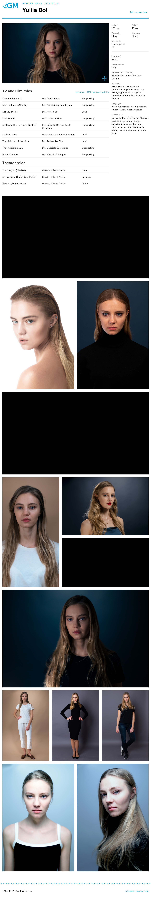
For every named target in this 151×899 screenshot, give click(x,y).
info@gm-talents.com (137, 891)
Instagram (80, 91)
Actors (27, 3)
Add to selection (138, 11)
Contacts (52, 3)
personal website (101, 91)
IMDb (89, 91)
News (38, 3)
